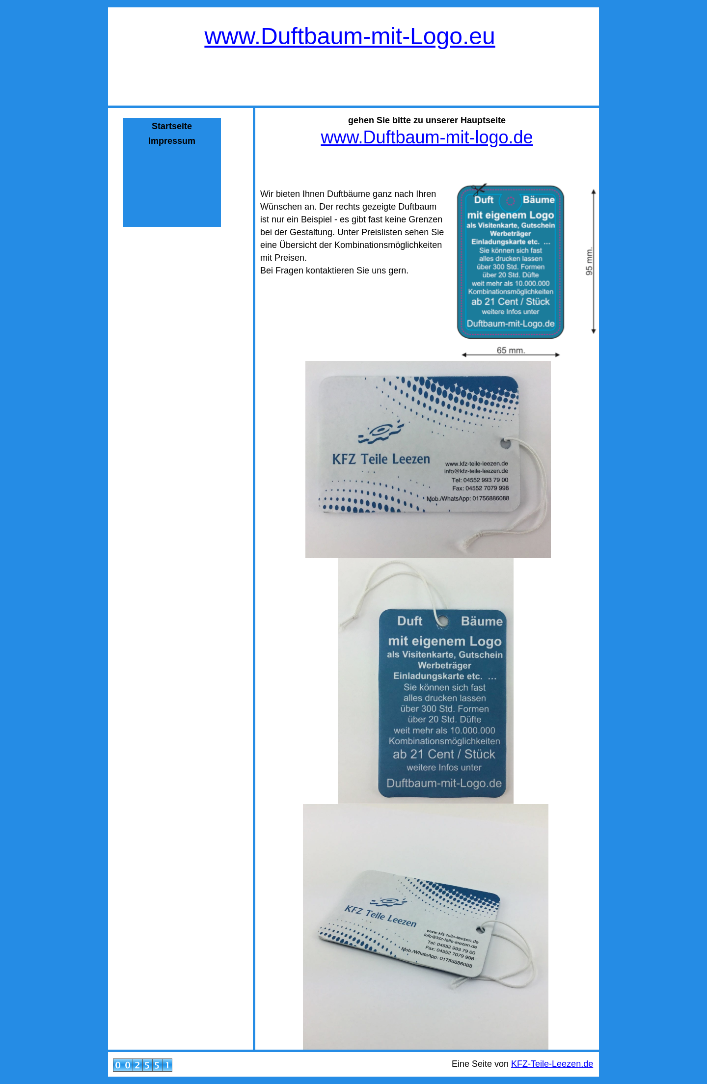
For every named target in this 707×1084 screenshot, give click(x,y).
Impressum (171, 141)
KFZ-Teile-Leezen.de (552, 1064)
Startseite (172, 126)
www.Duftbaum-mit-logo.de (427, 137)
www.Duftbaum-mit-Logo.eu (349, 36)
